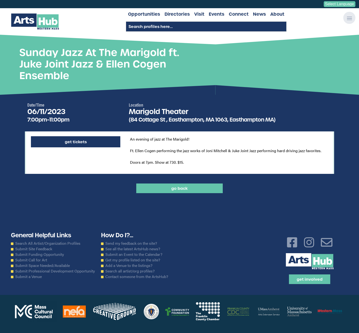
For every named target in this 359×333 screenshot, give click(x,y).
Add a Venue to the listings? (128, 265)
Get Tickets (76, 141)
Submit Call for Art (31, 260)
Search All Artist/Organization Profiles (47, 243)
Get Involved (310, 279)
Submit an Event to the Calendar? (133, 254)
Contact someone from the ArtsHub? (136, 277)
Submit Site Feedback (33, 249)
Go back (179, 188)
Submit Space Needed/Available (42, 265)
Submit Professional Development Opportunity (55, 271)
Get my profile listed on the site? (132, 260)
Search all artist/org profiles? (130, 271)
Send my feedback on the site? (131, 243)
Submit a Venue (28, 277)
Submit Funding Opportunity (39, 254)
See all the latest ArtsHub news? (132, 249)
